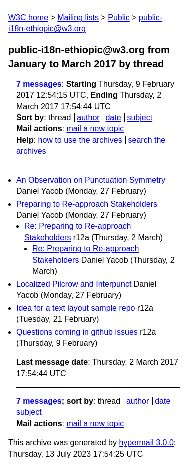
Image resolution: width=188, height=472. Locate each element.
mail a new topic (95, 128)
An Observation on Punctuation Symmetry (90, 180)
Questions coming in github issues (77, 332)
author (88, 117)
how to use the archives (80, 140)
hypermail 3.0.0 (146, 442)
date (113, 117)
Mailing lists (78, 17)
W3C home (28, 17)
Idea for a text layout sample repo (75, 308)
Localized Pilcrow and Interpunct (73, 284)
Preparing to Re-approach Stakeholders (86, 204)
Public (119, 17)
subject (139, 117)
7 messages (39, 84)
